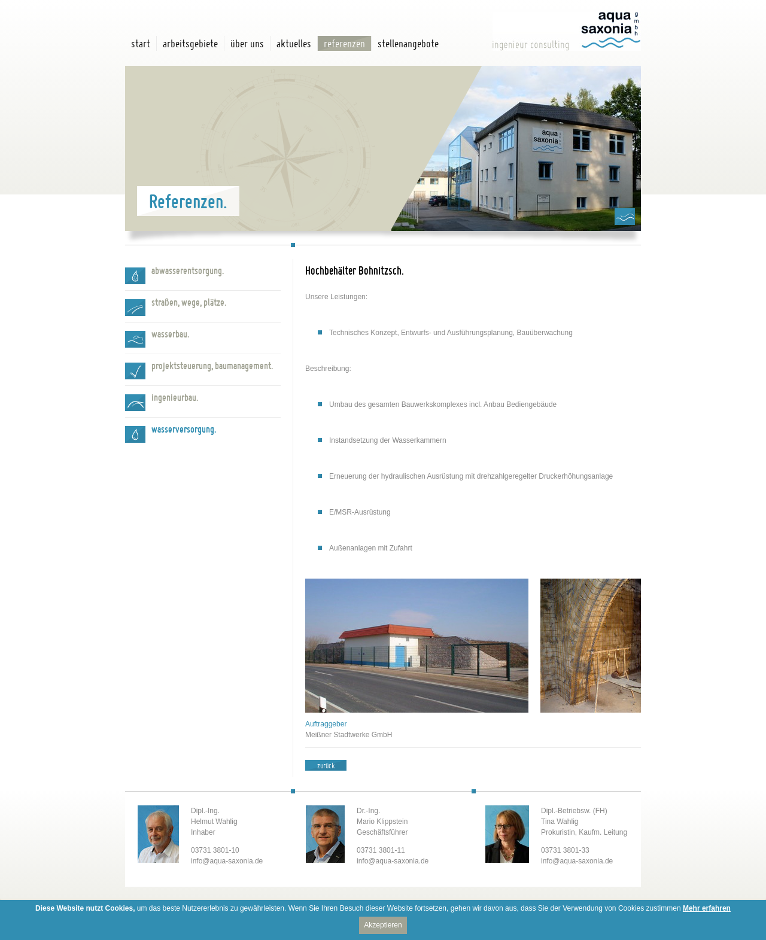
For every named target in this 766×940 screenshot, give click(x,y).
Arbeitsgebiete (190, 43)
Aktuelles (293, 43)
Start (140, 43)
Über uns (247, 43)
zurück (326, 765)
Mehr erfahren (707, 908)
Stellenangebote (408, 43)
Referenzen (344, 43)
